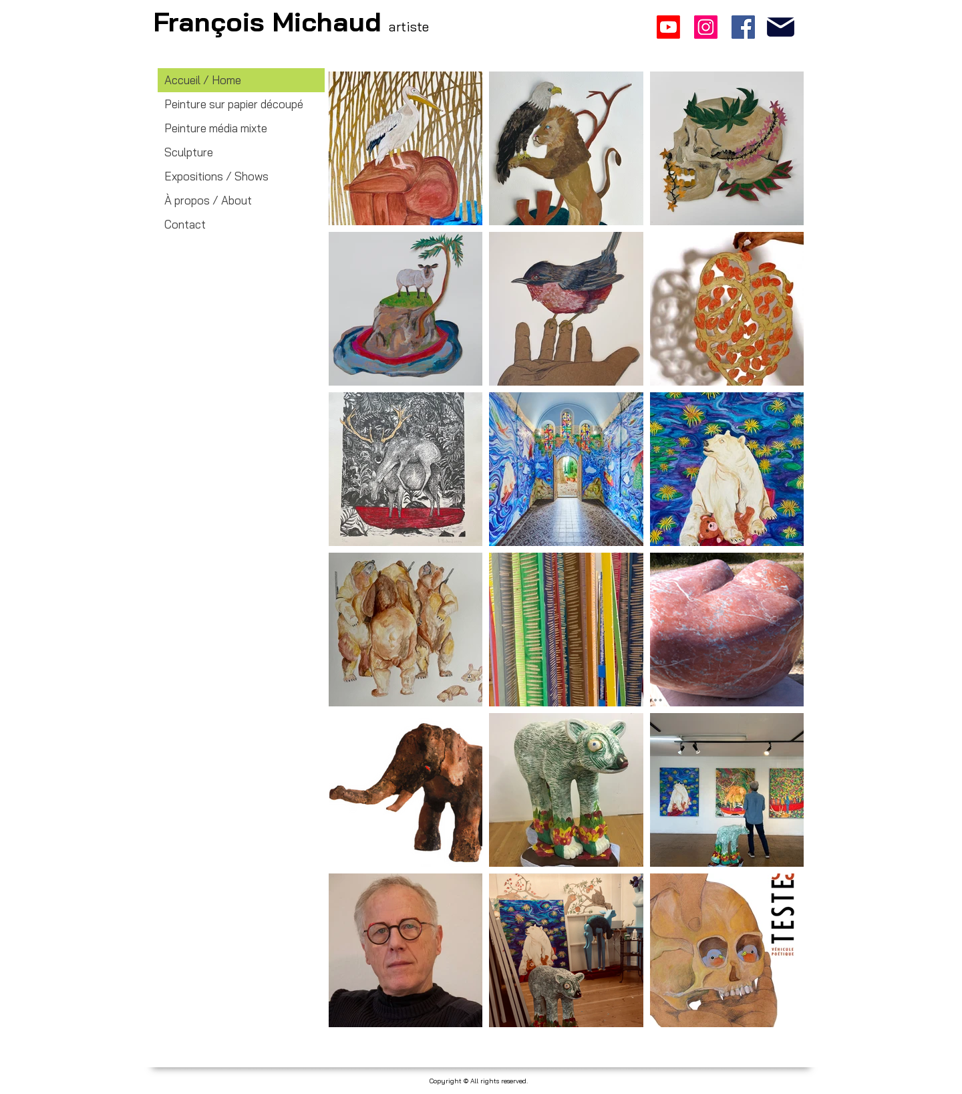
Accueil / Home (202, 80)
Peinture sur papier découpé (233, 104)
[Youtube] (668, 27)
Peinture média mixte (215, 128)
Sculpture (188, 152)
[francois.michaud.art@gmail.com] (780, 27)
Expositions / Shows (216, 176)
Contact (185, 224)
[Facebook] (743, 27)
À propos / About (208, 200)
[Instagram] (705, 27)
